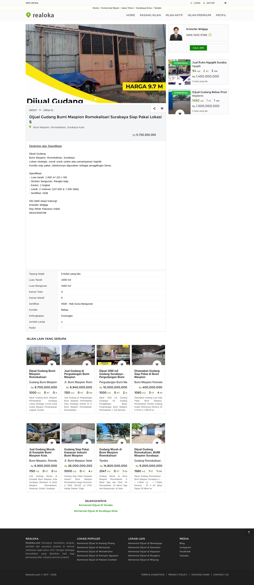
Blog (182, 543)
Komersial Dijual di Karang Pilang (96, 543)
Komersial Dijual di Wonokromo (95, 551)
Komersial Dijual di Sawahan (144, 547)
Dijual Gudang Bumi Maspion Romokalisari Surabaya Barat (42, 375)
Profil (221, 15)
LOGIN (197, 3)
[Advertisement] (95, 240)
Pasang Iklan (150, 15)
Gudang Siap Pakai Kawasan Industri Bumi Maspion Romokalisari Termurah (76, 455)
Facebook (185, 551)
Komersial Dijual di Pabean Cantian (97, 559)
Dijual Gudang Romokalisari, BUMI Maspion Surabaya (147, 452)
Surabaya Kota (144, 8)
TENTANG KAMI (200, 574)
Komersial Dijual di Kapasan (144, 551)
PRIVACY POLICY (177, 574)
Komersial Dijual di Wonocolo (93, 547)
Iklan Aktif (174, 15)
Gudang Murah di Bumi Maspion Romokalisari (110, 452)
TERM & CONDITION (152, 574)
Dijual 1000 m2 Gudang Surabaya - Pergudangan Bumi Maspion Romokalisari (112, 377)
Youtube (184, 555)
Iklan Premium (199, 15)
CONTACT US (221, 574)
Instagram (185, 547)
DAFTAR (210, 3)
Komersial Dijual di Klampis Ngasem (97, 555)
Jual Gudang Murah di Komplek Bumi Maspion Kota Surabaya (42, 454)
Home (96, 8)
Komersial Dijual (110, 8)
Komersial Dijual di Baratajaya (145, 543)
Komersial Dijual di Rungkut (144, 555)
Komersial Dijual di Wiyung (143, 559)
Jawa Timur (127, 8)
